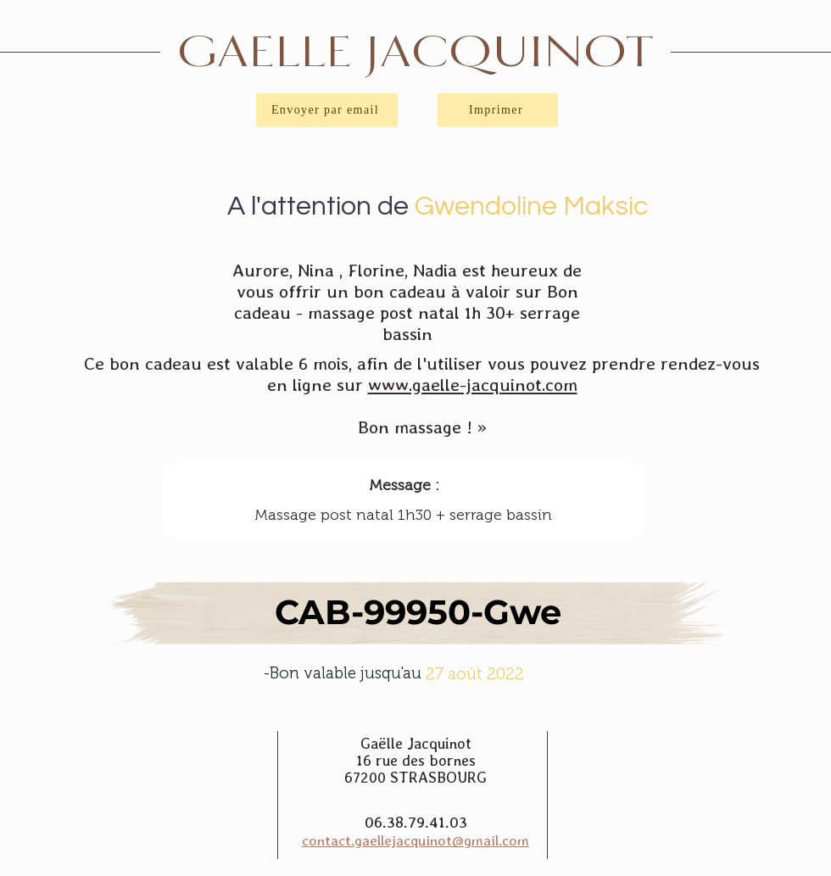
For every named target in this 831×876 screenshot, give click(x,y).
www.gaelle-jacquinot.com (472, 384)
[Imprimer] (498, 110)
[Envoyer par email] (327, 110)
